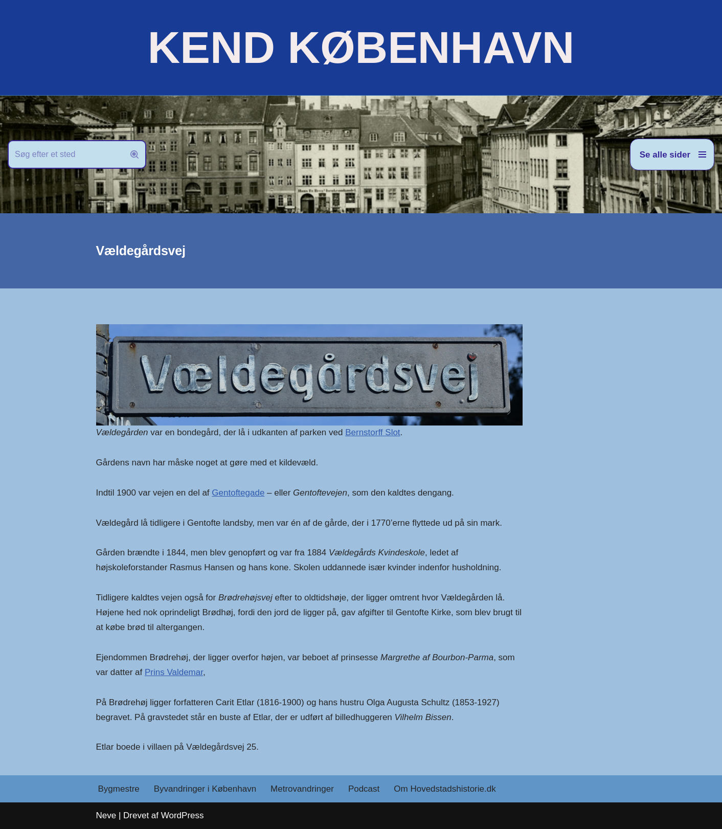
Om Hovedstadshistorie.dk (444, 789)
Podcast (363, 789)
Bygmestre (119, 789)
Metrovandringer (302, 789)
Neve (106, 815)
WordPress (182, 815)
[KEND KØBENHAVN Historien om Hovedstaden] (361, 47)
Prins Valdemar (174, 672)
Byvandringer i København (205, 789)
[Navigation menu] (672, 154)
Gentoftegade (238, 493)
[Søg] (65, 154)
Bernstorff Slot (372, 432)
